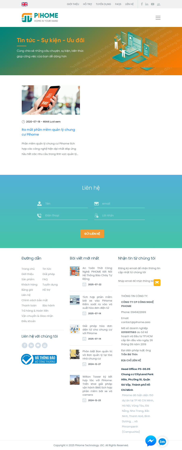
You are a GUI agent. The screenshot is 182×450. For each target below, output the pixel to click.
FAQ (45, 279)
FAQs (118, 4)
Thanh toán (29, 305)
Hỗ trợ (87, 4)
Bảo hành (48, 305)
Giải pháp (48, 274)
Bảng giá (27, 290)
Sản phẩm (28, 279)
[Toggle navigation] (158, 18)
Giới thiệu (73, 4)
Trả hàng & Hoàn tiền (35, 311)
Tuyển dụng (103, 4)
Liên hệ (129, 4)
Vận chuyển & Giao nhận (37, 316)
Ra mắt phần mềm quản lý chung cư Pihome (48, 132)
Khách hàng (29, 284)
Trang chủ (28, 269)
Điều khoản (29, 321)
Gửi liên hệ (92, 234)
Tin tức (46, 269)
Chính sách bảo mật (35, 300)
